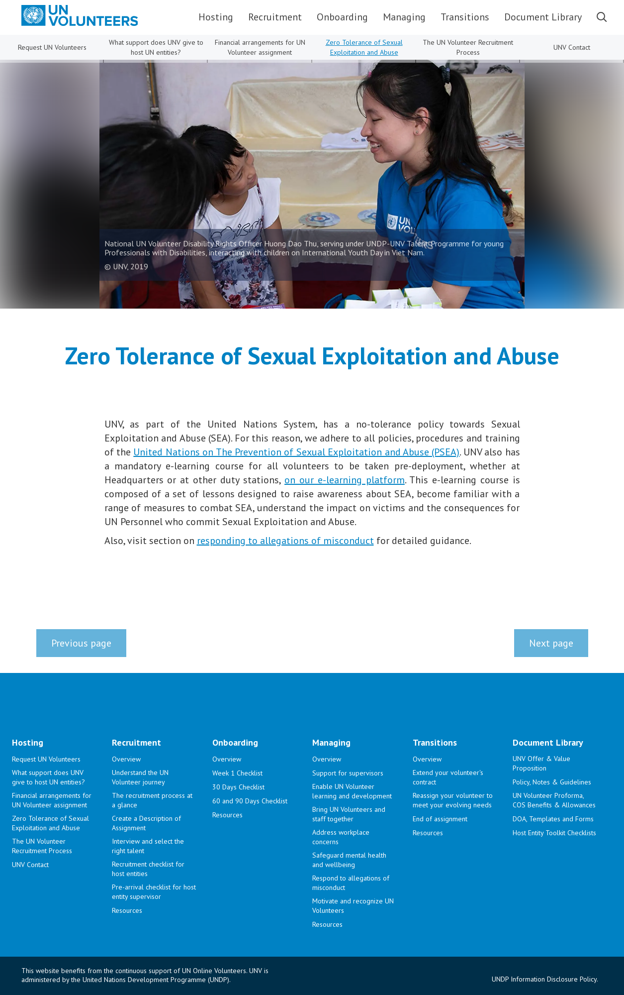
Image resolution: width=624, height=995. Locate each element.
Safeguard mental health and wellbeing (349, 860)
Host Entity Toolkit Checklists (554, 832)
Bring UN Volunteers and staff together (348, 814)
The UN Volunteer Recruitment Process (468, 47)
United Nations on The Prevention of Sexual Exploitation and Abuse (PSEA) (296, 451)
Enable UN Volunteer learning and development (352, 791)
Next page (551, 643)
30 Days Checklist (238, 786)
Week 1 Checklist (237, 773)
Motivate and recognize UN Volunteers (353, 905)
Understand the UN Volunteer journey (140, 777)
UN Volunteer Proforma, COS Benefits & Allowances (554, 800)
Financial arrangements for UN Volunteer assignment (260, 47)
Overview (126, 759)
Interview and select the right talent (148, 846)
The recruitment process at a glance (152, 800)
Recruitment (275, 17)
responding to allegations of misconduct (285, 540)
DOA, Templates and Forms (553, 818)
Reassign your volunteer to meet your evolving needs (453, 800)
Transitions (465, 17)
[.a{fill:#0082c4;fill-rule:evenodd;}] (71, 15)
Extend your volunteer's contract (448, 777)
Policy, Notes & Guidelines (552, 781)
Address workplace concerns (340, 837)
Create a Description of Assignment (146, 823)
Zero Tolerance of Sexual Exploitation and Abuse (364, 47)
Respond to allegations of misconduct (350, 883)
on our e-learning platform (344, 479)
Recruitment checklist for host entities (148, 869)
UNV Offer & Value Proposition (541, 763)
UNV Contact (571, 47)
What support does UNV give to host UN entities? (156, 47)
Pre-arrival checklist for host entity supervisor (154, 892)
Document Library (543, 17)
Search (602, 17)
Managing (404, 17)
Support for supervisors (347, 773)
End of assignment (440, 818)
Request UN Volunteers (52, 47)
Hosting (215, 17)
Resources (127, 910)
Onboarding (342, 17)
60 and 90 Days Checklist (249, 800)
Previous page (81, 643)
